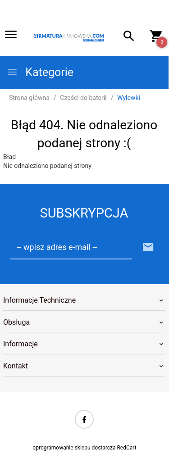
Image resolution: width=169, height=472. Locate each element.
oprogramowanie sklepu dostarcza (73, 448)
